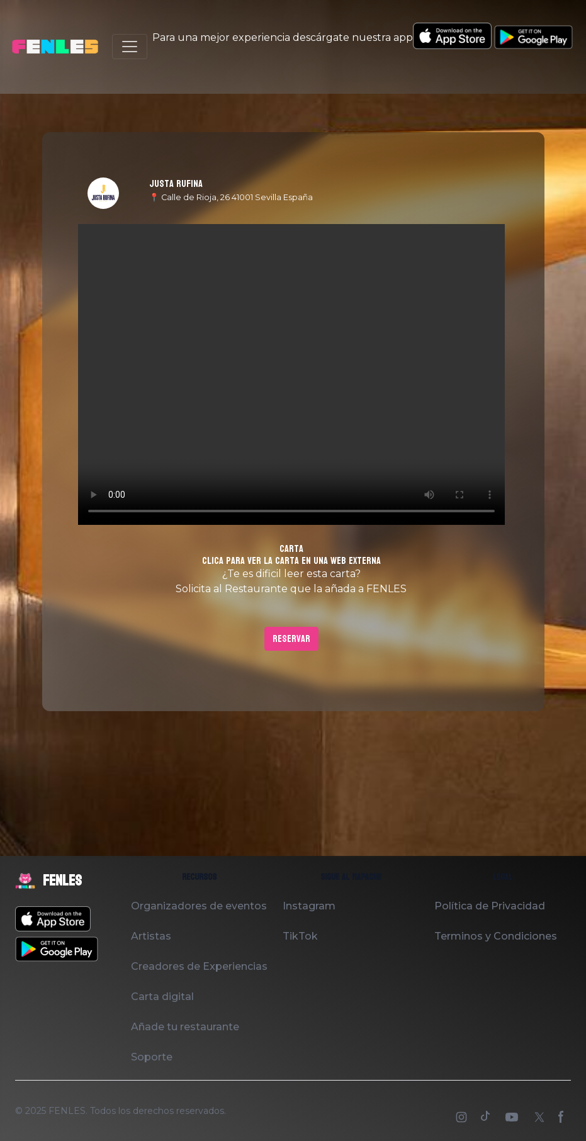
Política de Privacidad (489, 906)
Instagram (309, 906)
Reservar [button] (291, 638)
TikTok (300, 936)
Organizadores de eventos (199, 906)
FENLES (67, 1110)
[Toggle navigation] (129, 46)
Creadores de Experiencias (199, 966)
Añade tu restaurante (185, 1027)
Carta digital (162, 997)
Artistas (151, 936)
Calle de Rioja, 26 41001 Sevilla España (237, 197)
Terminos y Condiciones (495, 936)
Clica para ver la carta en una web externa (291, 560)
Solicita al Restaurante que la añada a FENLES (291, 589)
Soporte (151, 1057)
